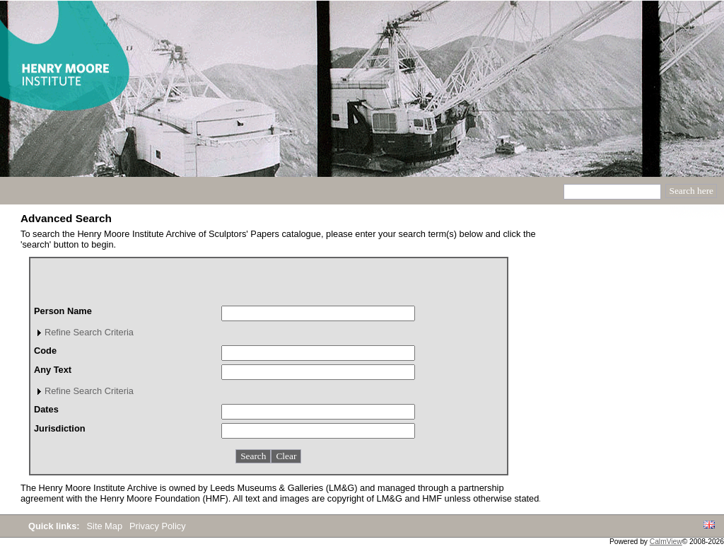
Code (45, 350)
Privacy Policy (157, 526)
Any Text (52, 369)
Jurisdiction (60, 428)
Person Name (63, 311)
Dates (46, 409)
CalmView (666, 541)
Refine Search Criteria (89, 332)
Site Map (106, 526)
